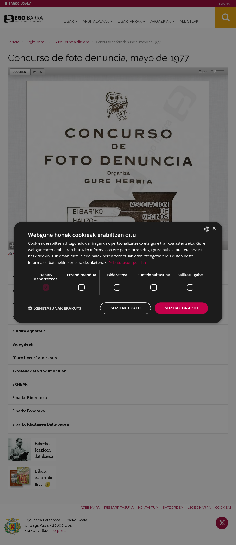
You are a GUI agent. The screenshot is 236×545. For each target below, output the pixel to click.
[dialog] (118, 272)
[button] (55, 308)
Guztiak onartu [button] (181, 308)
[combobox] (206, 228)
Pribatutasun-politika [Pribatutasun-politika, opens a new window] (127, 262)
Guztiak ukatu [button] (125, 308)
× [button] (214, 229)
